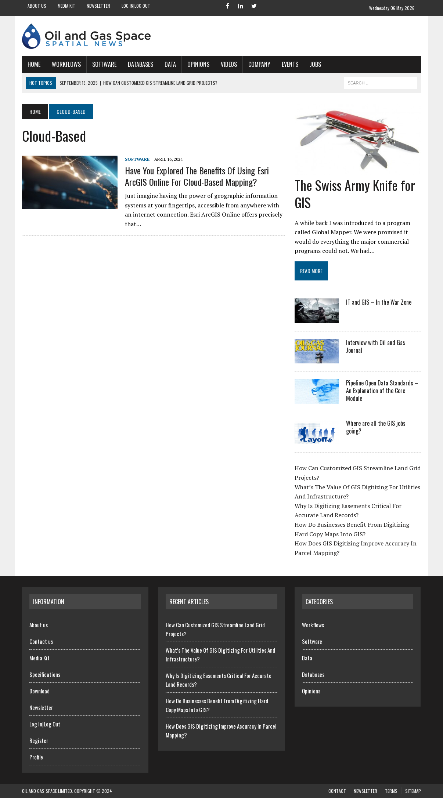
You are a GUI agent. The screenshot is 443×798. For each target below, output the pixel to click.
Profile (36, 757)
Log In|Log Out (136, 6)
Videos (229, 64)
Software (104, 64)
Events (290, 64)
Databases (140, 64)
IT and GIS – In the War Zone (378, 302)
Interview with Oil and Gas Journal (375, 346)
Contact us (41, 641)
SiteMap (413, 791)
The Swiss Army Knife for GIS (355, 193)
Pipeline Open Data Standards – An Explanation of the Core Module (382, 390)
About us (37, 6)
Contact (337, 791)
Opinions (198, 64)
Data (170, 64)
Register (38, 740)
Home (34, 64)
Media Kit (66, 6)
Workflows (66, 64)
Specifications (44, 674)
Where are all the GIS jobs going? (376, 427)
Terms (391, 791)
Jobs (315, 64)
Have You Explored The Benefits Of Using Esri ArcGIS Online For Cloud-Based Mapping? (197, 176)
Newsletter (98, 6)
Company (259, 64)
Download (39, 691)
